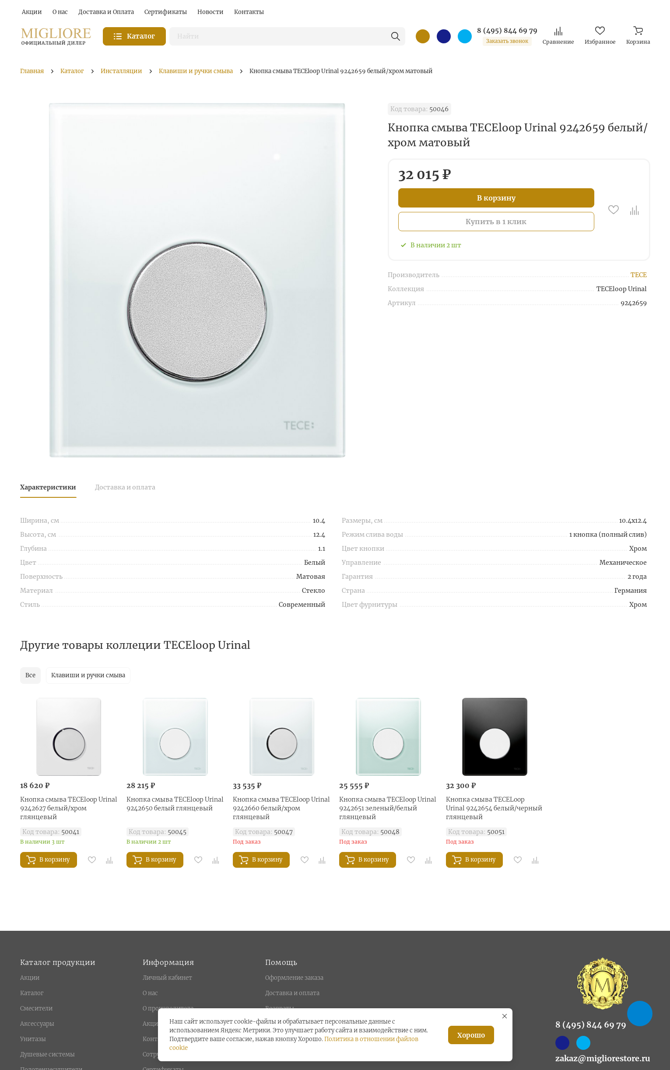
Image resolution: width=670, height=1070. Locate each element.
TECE (639, 275)
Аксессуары (37, 1024)
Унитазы (33, 1039)
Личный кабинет (167, 978)
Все (30, 675)
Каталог (31, 993)
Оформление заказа (294, 978)
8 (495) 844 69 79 (507, 31)
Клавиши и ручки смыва (88, 675)
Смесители (36, 1008)
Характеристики (48, 487)
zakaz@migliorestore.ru (602, 1058)
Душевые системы (47, 1054)
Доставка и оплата (125, 487)
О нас (150, 993)
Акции (29, 978)
